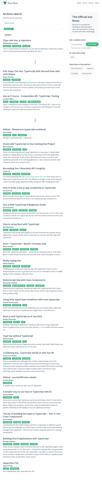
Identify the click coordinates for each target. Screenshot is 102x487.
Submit (79, 3)
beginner (7, 193)
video (6, 102)
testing (23, 102)
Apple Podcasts (76, 68)
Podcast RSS (87, 73)
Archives (91, 3)
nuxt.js (23, 230)
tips (14, 135)
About (97, 3)
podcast (7, 80)
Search (85, 3)
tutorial (26, 46)
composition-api (34, 102)
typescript (17, 46)
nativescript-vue (19, 286)
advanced (7, 46)
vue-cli (16, 444)
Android (90, 68)
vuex (24, 305)
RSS (72, 57)
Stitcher (74, 73)
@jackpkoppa (31, 82)
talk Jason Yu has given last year (34, 176)
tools (16, 397)
